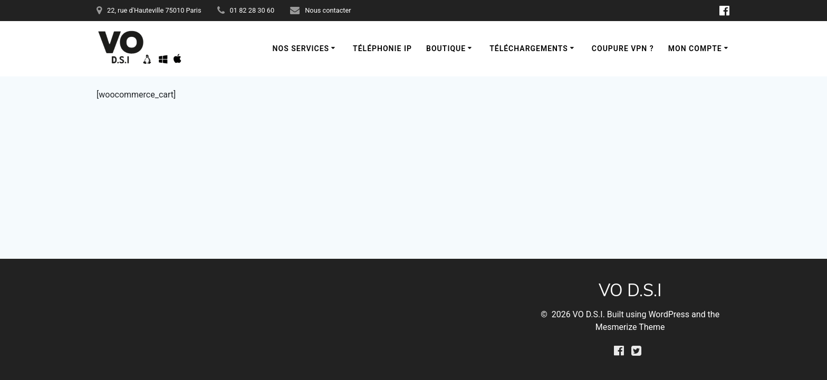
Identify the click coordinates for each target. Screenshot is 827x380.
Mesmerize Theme (630, 327)
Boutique (446, 48)
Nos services (301, 48)
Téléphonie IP (382, 48)
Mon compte (695, 48)
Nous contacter (328, 10)
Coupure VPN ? (623, 48)
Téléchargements (528, 48)
